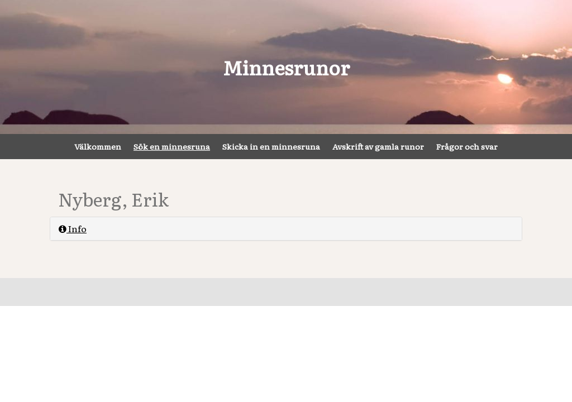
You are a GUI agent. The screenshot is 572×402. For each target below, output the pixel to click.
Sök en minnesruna (172, 146)
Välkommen (97, 146)
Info (73, 228)
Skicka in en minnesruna (271, 146)
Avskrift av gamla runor (378, 146)
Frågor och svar (467, 146)
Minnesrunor (286, 67)
